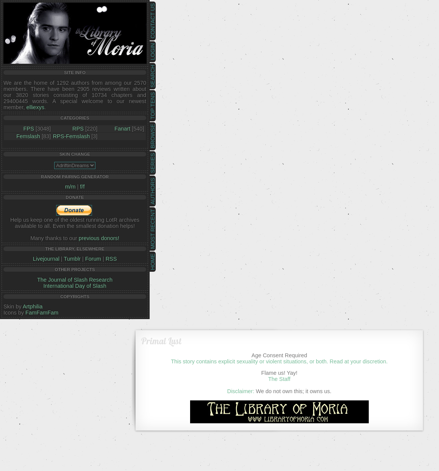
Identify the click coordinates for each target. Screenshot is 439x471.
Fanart (123, 129)
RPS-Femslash (71, 136)
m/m (70, 187)
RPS (78, 129)
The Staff (279, 379)
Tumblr (72, 259)
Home (153, 261)
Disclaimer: (240, 391)
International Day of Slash (75, 286)
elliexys (35, 107)
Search (153, 76)
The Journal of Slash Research (75, 280)
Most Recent (153, 229)
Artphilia (32, 306)
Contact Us (153, 21)
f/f (82, 187)
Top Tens (153, 105)
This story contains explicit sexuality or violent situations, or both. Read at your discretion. (279, 361)
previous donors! (99, 238)
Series (153, 163)
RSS (111, 259)
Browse (153, 136)
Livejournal (46, 259)
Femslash (28, 136)
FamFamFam (42, 313)
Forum (93, 259)
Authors (153, 190)
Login (153, 51)
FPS (28, 129)
